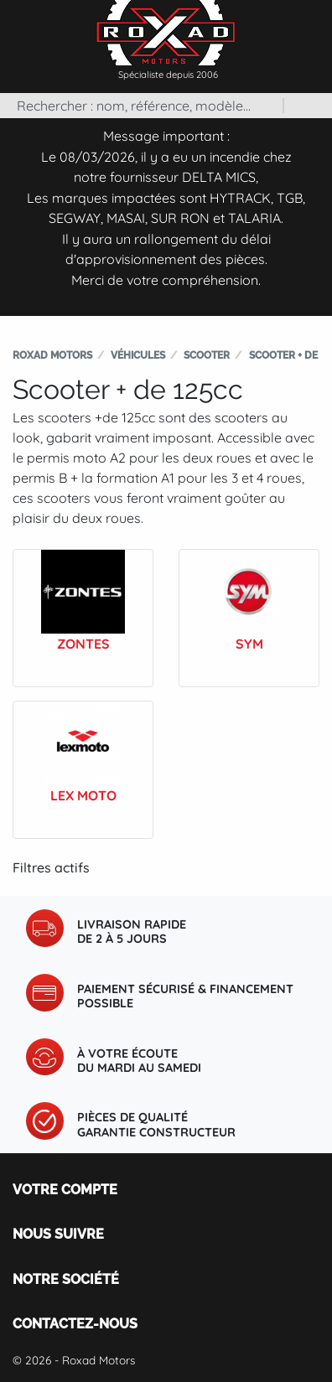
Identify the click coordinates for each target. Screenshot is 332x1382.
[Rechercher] (141, 105)
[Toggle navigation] (315, 24)
